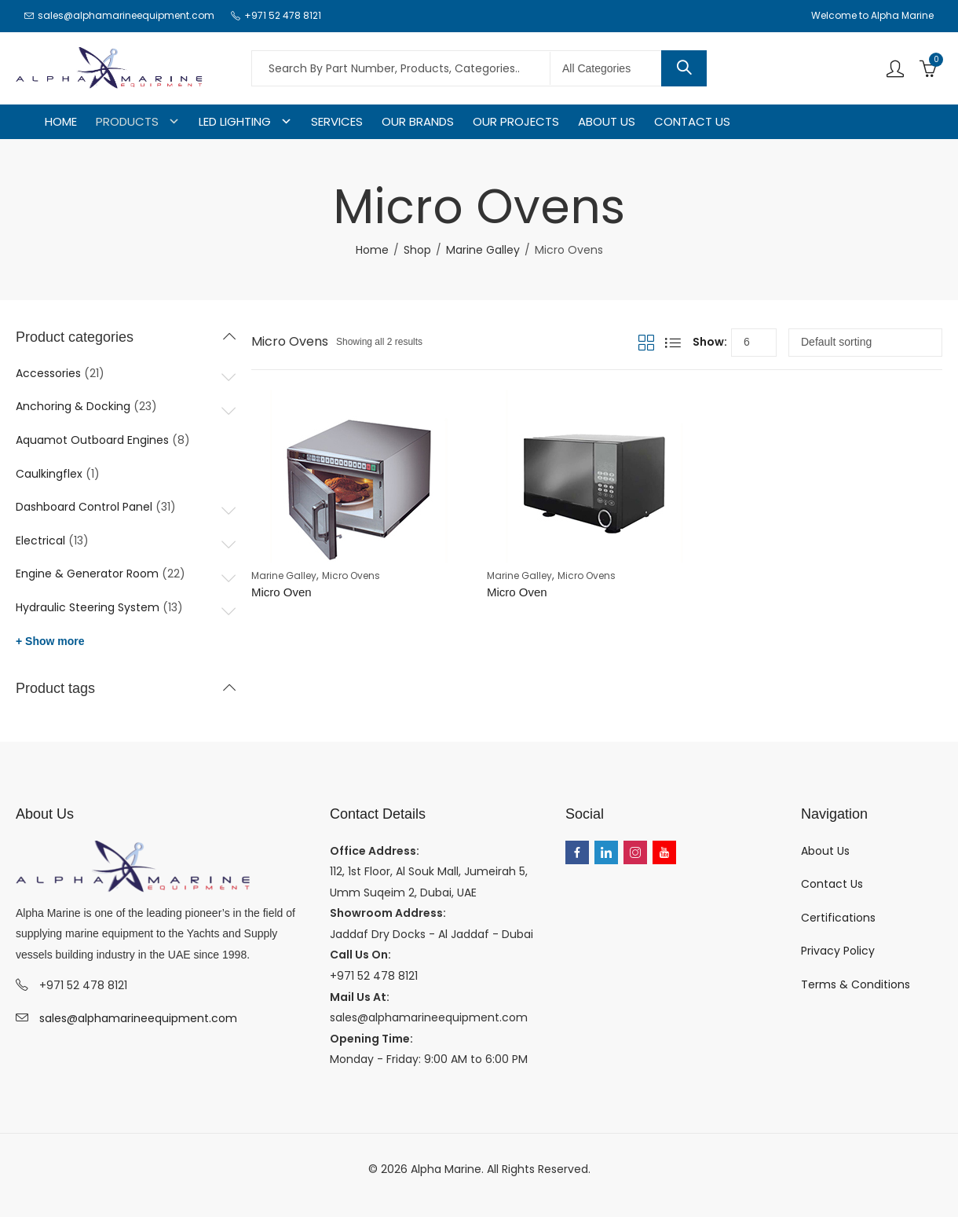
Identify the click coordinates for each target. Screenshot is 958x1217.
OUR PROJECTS (516, 121)
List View (673, 342)
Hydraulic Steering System (87, 607)
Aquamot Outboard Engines (92, 440)
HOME (61, 121)
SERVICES (337, 121)
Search (684, 68)
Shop (417, 250)
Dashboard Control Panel (84, 507)
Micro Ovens (351, 575)
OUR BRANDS (418, 121)
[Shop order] (865, 342)
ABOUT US (606, 121)
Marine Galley (483, 250)
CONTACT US (692, 121)
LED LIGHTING (235, 121)
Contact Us (832, 884)
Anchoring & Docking (73, 406)
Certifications (838, 918)
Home (372, 250)
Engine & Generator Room (87, 573)
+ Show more (50, 641)
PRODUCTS (127, 121)
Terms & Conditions (855, 984)
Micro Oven (281, 592)
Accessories (48, 373)
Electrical (40, 540)
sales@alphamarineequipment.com (138, 1018)
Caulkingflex (49, 474)
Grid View (646, 342)
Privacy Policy (838, 951)
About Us (825, 851)
